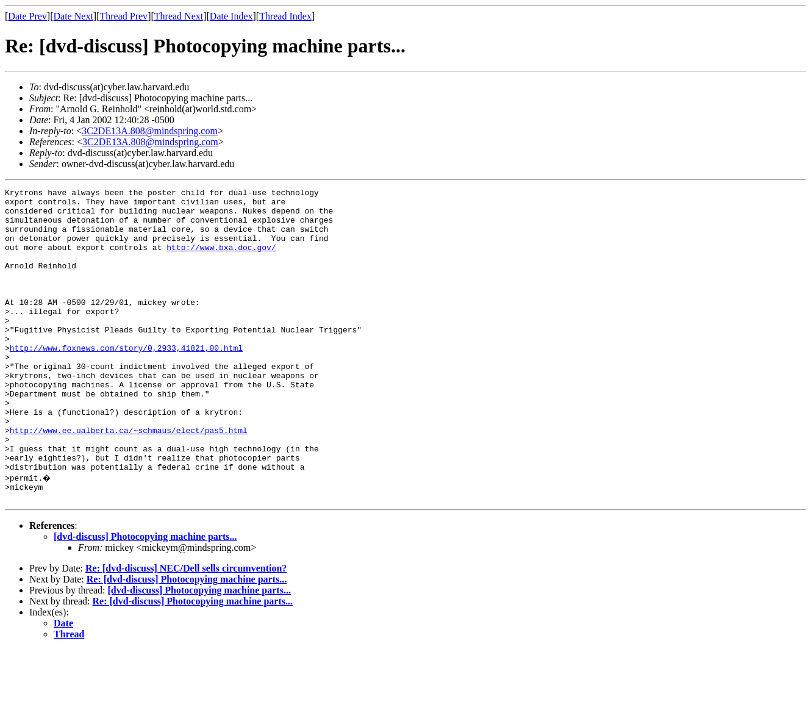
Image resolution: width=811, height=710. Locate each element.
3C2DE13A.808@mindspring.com (150, 131)
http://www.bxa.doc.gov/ (221, 259)
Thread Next (178, 16)
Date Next (73, 16)
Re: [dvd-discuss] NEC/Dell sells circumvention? (186, 628)
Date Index (231, 16)
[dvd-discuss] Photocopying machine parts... (145, 597)
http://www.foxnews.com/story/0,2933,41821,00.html (126, 380)
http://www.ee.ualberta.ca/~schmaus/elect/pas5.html (129, 479)
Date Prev (27, 16)
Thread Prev (123, 16)
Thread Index (285, 16)
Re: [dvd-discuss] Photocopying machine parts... (187, 639)
